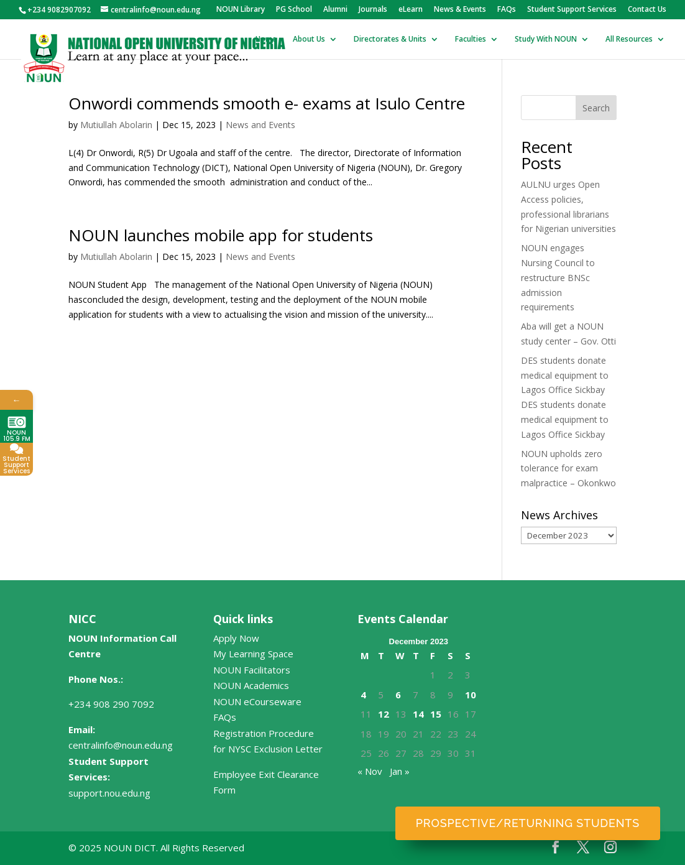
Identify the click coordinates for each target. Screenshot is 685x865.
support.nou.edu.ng (109, 793)
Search (596, 108)
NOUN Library (240, 10)
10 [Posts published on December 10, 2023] (470, 694)
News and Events (260, 125)
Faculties (470, 39)
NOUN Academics (251, 685)
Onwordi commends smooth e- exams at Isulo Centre (266, 103)
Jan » (400, 771)
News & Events (460, 10)
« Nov (369, 771)
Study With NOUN (546, 39)
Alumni (335, 10)
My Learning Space (253, 653)
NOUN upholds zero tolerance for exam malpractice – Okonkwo (568, 468)
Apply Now (236, 638)
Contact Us (647, 10)
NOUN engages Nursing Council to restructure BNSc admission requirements (558, 277)
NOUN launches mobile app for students (220, 235)
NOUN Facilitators (251, 670)
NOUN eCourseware (257, 701)
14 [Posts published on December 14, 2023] (418, 714)
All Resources (629, 39)
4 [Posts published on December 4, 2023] (363, 694)
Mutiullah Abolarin (116, 125)
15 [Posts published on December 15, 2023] (435, 714)
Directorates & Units (390, 39)
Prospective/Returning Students (528, 823)
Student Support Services (572, 10)
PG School (294, 10)
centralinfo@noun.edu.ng (120, 745)
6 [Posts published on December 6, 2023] (398, 694)
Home (266, 39)
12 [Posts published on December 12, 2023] (383, 714)
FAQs (506, 10)
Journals (373, 10)
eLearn (410, 10)
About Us (309, 39)
